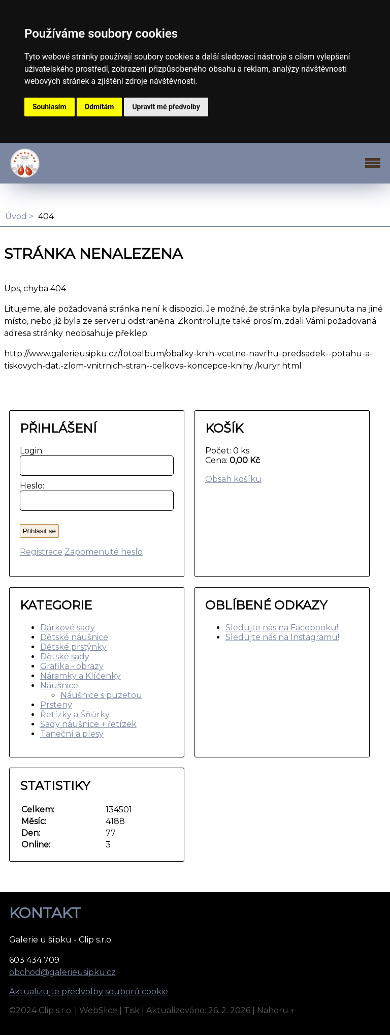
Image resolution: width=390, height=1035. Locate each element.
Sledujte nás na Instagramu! (282, 637)
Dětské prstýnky (73, 647)
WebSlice (98, 1010)
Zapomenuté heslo (103, 552)
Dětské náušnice (74, 637)
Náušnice (59, 685)
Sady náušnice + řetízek (88, 724)
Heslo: (30, 486)
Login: (30, 450)
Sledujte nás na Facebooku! (281, 627)
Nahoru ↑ (276, 1010)
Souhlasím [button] (49, 107)
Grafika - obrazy (72, 666)
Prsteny (56, 705)
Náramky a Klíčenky (80, 676)
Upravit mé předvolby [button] (166, 107)
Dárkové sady (67, 627)
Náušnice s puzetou (101, 695)
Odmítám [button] (99, 107)
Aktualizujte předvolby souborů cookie (88, 991)
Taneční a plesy (72, 734)
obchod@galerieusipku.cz (62, 972)
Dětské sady (64, 656)
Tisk (132, 1010)
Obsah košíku (233, 479)
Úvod (16, 216)
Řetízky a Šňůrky (75, 714)
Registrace (41, 552)
